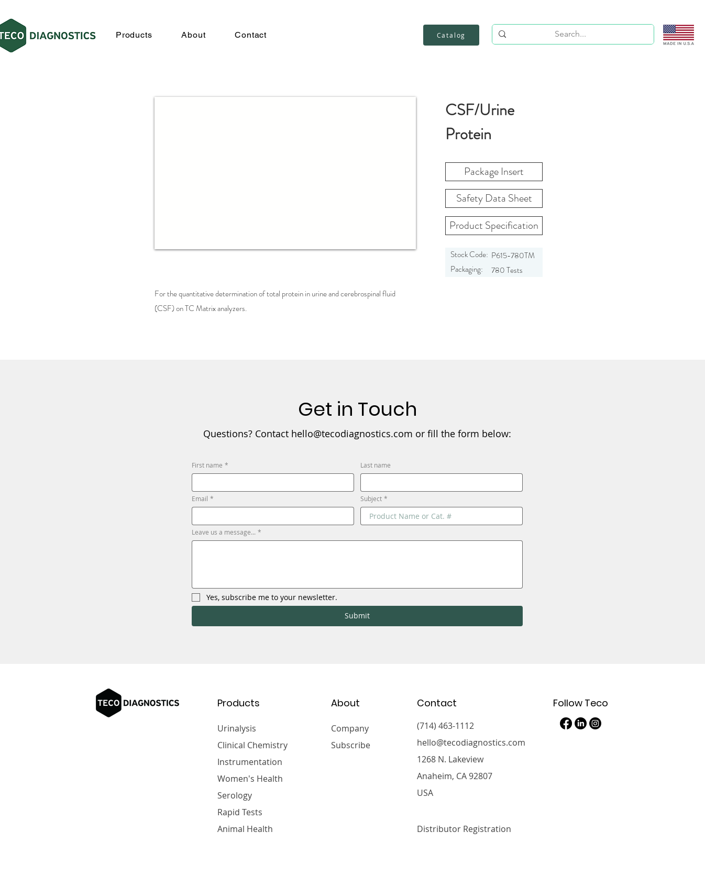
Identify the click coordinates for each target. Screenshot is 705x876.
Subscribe (350, 745)
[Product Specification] (494, 225)
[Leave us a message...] (357, 564)
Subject (374, 499)
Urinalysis (236, 728)
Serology (234, 795)
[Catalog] (451, 35)
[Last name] (438, 482)
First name (210, 465)
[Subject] (438, 516)
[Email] (269, 516)
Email (203, 499)
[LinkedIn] (581, 723)
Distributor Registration (464, 829)
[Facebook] (566, 723)
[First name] (269, 482)
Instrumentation (249, 762)
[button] (134, 35)
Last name (375, 465)
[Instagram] (595, 723)
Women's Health (250, 778)
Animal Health (245, 829)
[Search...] (570, 34)
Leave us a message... (226, 532)
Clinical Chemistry (252, 745)
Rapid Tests (239, 812)
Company (350, 728)
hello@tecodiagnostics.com (471, 742)
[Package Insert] (494, 171)
